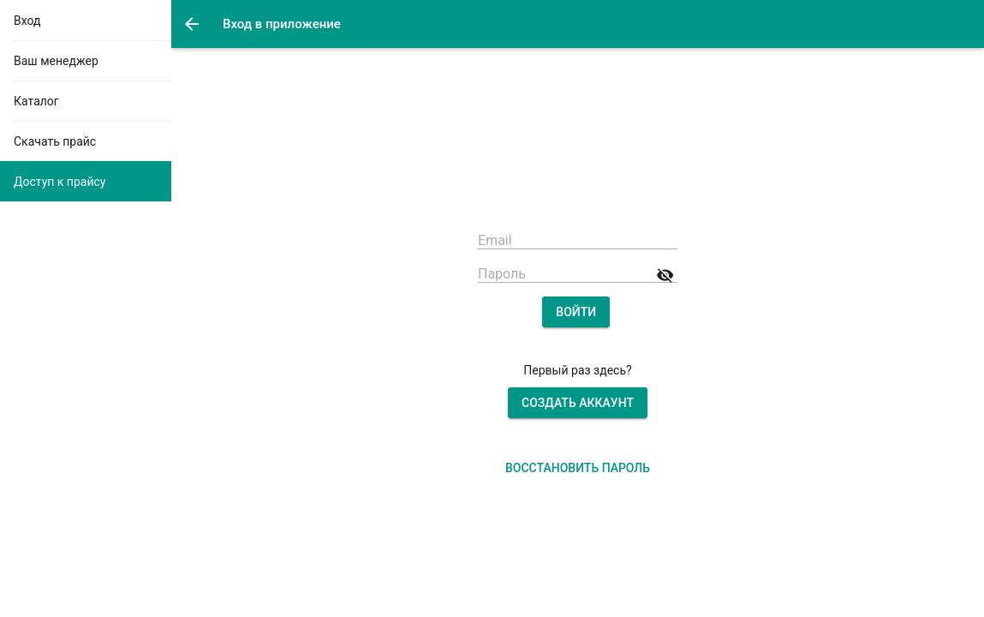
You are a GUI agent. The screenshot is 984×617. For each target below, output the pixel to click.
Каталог (36, 101)
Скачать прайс (55, 141)
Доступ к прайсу (59, 182)
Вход (27, 20)
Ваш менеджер (56, 61)
